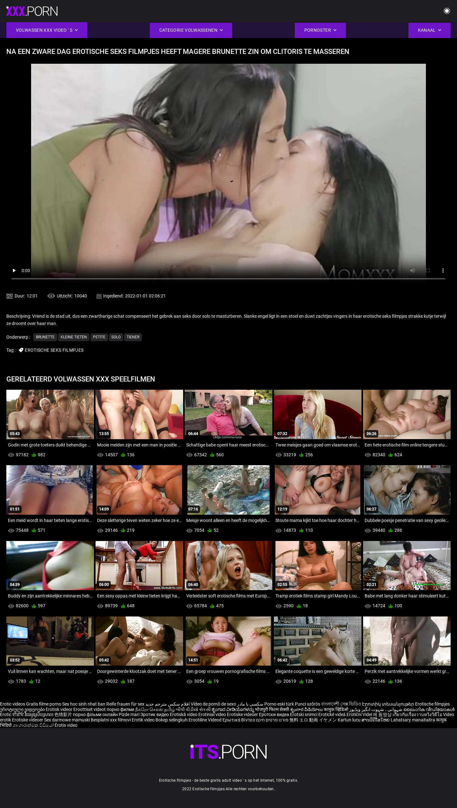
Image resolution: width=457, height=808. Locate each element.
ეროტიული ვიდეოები (23, 709)
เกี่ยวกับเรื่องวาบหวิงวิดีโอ (418, 714)
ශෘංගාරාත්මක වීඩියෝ (34, 725)
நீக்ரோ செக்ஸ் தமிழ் (155, 709)
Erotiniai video (212, 714)
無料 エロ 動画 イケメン (313, 719)
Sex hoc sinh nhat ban (83, 704)
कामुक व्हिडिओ (336, 709)
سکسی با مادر (250, 704)
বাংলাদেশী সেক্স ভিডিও (341, 704)
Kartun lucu (349, 719)
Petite (99, 337)
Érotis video (66, 725)
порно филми (120, 709)
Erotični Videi (360, 714)
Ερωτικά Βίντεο (239, 719)
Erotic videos (13, 704)
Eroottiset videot (90, 709)
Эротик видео (155, 714)
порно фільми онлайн (95, 714)
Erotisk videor (59, 709)
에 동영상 (383, 714)
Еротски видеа (274, 714)
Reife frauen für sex (125, 704)
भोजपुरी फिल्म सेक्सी (272, 709)
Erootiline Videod (205, 719)
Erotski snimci (304, 714)
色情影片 (63, 714)
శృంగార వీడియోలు (307, 709)
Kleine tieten (74, 337)
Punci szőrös (307, 704)
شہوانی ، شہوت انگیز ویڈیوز (376, 709)
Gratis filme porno (43, 704)
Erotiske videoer (243, 714)
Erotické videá (332, 714)
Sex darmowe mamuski (67, 719)
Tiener (133, 337)
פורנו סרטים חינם (272, 719)
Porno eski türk (279, 704)
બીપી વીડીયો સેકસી (193, 709)
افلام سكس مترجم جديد (167, 704)
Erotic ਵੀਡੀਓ (12, 714)
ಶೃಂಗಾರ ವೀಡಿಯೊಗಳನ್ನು (233, 709)
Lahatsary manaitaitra (413, 719)
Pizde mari (129, 714)
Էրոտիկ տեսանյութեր (388, 704)
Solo (116, 337)
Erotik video (144, 719)
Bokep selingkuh (172, 719)
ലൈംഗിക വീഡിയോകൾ (428, 709)
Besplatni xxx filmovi (111, 719)
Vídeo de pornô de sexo (213, 704)
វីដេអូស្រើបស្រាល (39, 714)
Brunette (45, 337)
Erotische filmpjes (432, 704)
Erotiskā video (184, 714)
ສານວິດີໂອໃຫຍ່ (376, 719)
